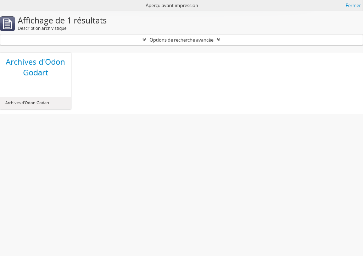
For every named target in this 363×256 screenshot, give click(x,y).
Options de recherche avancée (181, 40)
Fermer (353, 5)
